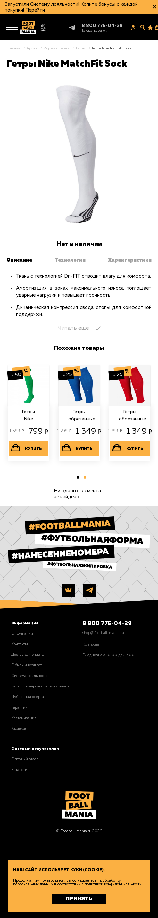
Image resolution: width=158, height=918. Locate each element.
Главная (13, 48)
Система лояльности (29, 676)
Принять (79, 898)
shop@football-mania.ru (103, 633)
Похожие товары (79, 348)
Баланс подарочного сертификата (40, 686)
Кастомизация (24, 718)
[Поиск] (142, 27)
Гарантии (19, 708)
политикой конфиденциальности (113, 884)
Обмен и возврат (26, 665)
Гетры (81, 48)
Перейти (35, 10)
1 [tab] (77, 478)
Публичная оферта (27, 697)
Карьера (18, 729)
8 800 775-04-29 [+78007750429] (102, 25)
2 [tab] (84, 478)
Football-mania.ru (76, 831)
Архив (32, 48)
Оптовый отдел (24, 759)
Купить (33, 449)
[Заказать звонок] (94, 31)
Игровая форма (57, 48)
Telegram (66, 27)
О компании (22, 634)
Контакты (19, 644)
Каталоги (19, 770)
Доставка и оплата (27, 655)
